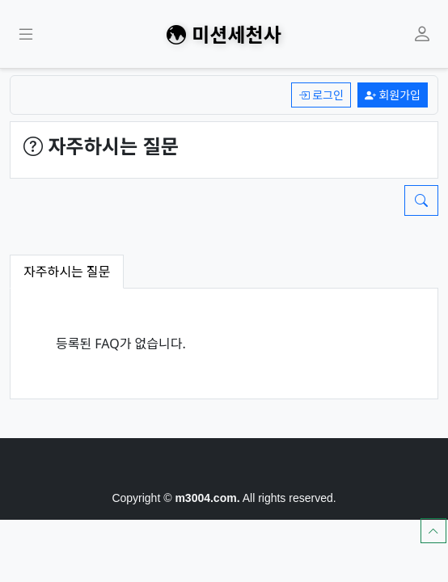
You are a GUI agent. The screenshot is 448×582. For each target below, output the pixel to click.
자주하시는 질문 (66, 270)
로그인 (321, 95)
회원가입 (393, 95)
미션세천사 (224, 33)
